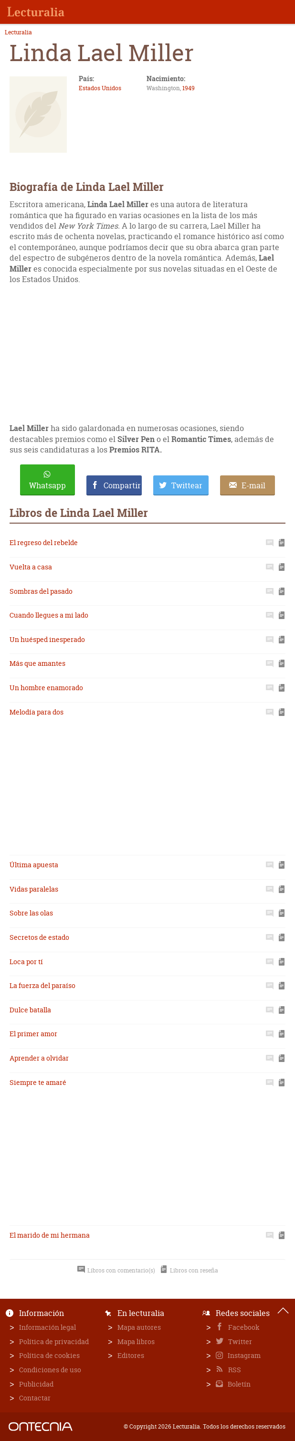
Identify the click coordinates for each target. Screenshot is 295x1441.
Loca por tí (26, 961)
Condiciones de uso (50, 1369)
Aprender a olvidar (39, 1057)
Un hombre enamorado (46, 687)
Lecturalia (18, 32)
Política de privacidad (54, 1341)
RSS (234, 1369)
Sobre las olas (31, 912)
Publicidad (36, 1383)
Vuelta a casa (31, 566)
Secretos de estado (39, 937)
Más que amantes (37, 663)
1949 (188, 88)
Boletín (238, 1383)
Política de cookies (49, 1355)
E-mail (253, 485)
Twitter (239, 1341)
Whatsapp (47, 485)
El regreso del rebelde (44, 542)
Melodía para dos (36, 711)
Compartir (122, 485)
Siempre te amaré (38, 1082)
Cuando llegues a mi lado (49, 615)
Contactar (35, 1397)
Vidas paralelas (34, 889)
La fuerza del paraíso (42, 985)
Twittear (186, 485)
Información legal (47, 1327)
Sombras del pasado (41, 591)
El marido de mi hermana (50, 1235)
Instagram (243, 1355)
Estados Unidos (100, 88)
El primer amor (33, 1033)
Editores (130, 1355)
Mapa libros (136, 1341)
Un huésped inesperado (47, 639)
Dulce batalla (30, 1009)
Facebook (243, 1327)
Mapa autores (139, 1327)
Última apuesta (34, 864)
